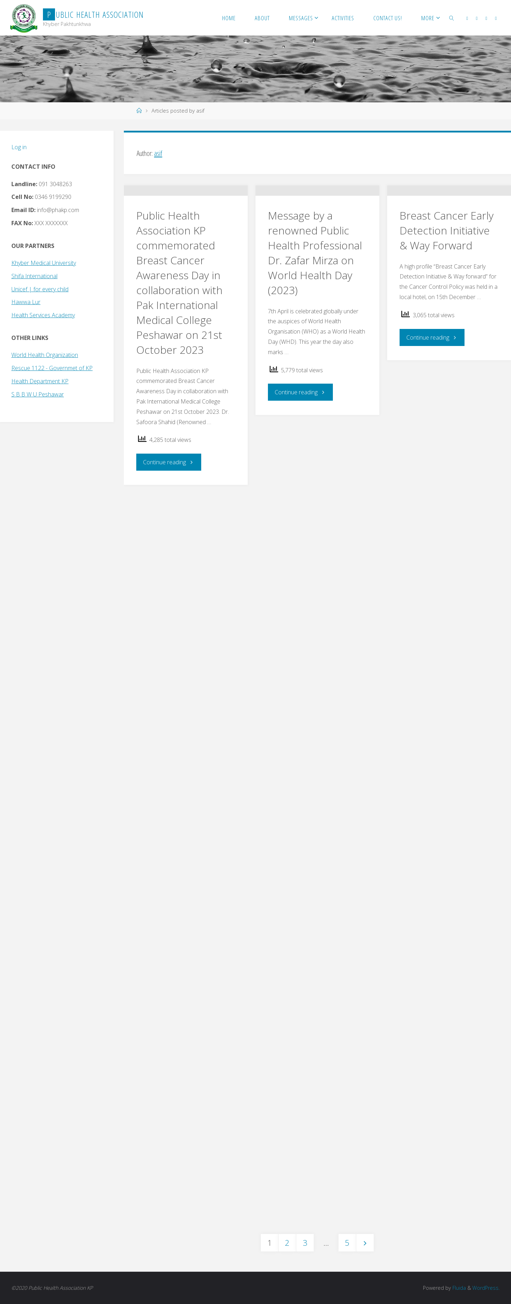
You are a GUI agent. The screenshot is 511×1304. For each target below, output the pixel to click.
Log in (19, 147)
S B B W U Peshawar (37, 394)
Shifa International (34, 276)
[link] (452, 18)
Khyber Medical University (43, 263)
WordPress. (486, 1287)
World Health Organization (44, 355)
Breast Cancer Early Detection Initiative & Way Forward (447, 269)
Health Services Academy (43, 315)
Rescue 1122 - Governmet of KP (52, 368)
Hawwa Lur (25, 302)
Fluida (458, 1287)
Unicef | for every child (39, 289)
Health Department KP (39, 381)
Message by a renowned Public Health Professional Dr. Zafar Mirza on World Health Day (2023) (315, 291)
